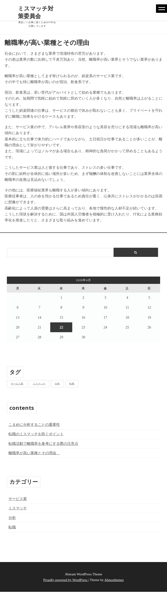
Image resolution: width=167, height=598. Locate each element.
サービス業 (17, 499)
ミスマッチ (17, 508)
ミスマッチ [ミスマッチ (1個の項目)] (39, 383)
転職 (12, 527)
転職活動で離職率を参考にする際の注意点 (43, 444)
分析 (12, 518)
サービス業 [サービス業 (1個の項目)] (17, 383)
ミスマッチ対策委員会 (35, 12)
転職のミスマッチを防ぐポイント (36, 434)
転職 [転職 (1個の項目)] (71, 383)
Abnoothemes (114, 580)
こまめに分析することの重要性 (34, 425)
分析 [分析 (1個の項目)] (57, 383)
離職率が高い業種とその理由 (34, 453)
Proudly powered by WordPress (65, 580)
